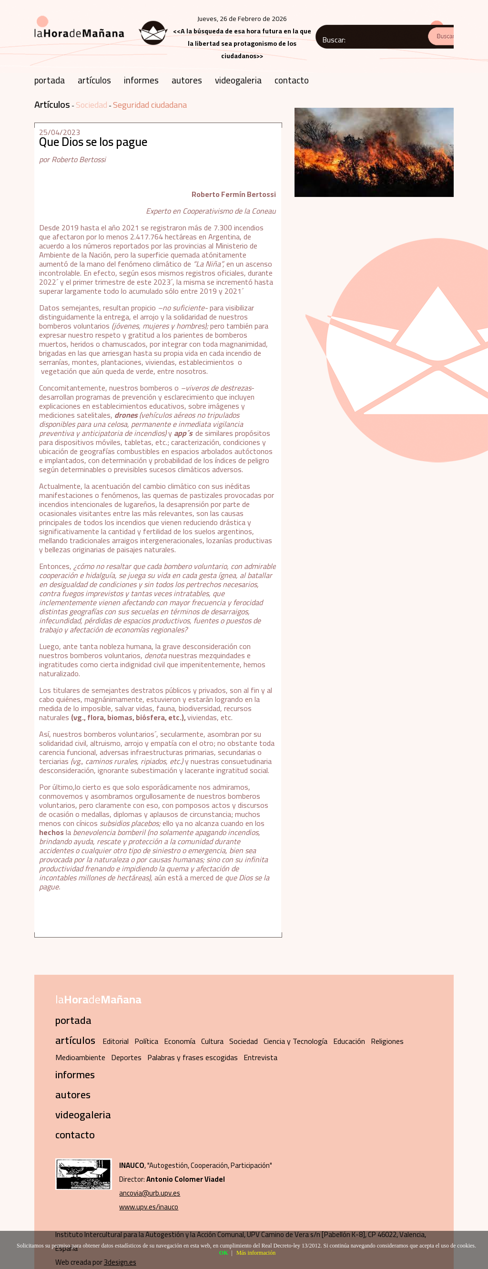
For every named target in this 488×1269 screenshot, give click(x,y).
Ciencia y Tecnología (295, 1041)
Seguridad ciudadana (150, 105)
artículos (94, 80)
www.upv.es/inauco (148, 1207)
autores (187, 80)
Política (146, 1041)
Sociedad (91, 105)
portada (49, 80)
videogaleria (238, 80)
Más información (255, 1252)
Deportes (126, 1057)
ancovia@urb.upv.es (149, 1193)
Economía (179, 1041)
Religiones (387, 1041)
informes (141, 80)
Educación (349, 1041)
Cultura (212, 1041)
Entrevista (260, 1057)
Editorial (115, 1041)
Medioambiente (80, 1057)
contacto (291, 80)
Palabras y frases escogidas (192, 1057)
